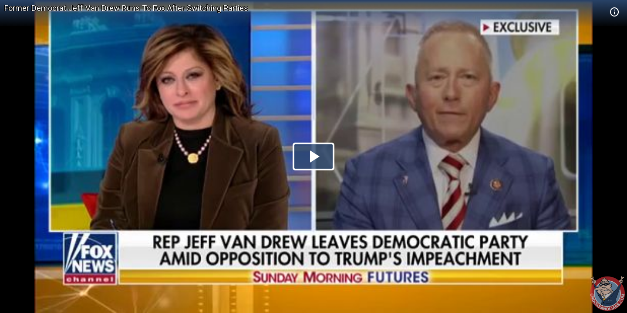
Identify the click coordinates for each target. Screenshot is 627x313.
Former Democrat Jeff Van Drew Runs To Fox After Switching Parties (126, 8)
